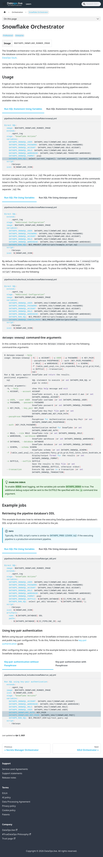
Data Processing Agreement (16, 801)
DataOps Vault (9, 57)
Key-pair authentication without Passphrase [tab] (21, 663)
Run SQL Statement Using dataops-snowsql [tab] (69, 108)
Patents (6, 814)
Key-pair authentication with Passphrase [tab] (71, 663)
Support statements (12, 773)
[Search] (91, 4)
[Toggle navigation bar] (4, 4)
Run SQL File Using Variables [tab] (19, 197)
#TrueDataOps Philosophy (16, 834)
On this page (10, 18)
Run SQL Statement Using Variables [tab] (23, 108)
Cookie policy (8, 810)
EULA (4, 793)
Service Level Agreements (15, 769)
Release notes (9, 777)
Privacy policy (9, 805)
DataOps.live (9, 830)
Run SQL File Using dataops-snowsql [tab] (58, 197)
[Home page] (4, 12)
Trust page (8, 838)
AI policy (6, 797)
